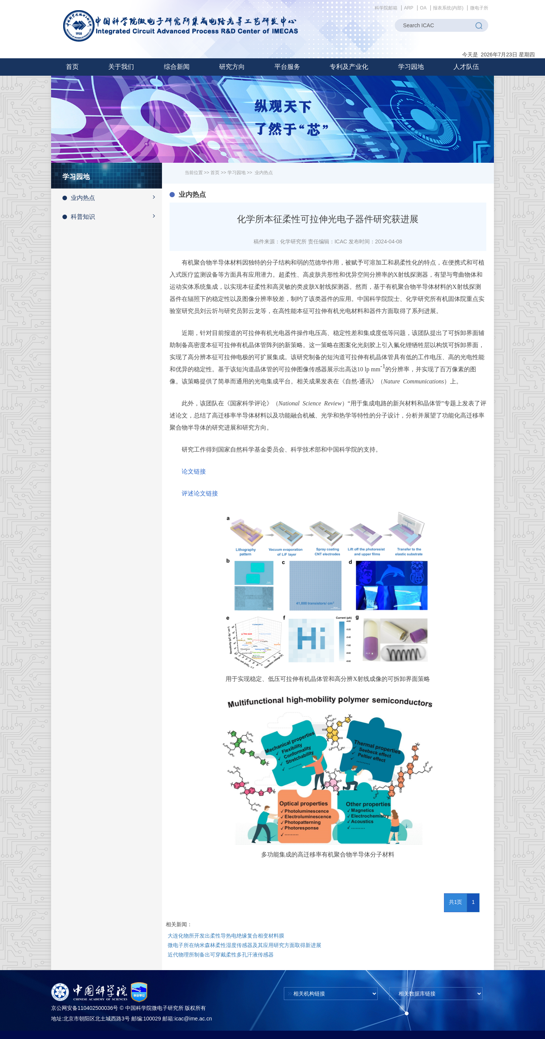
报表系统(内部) (448, 8)
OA (423, 8)
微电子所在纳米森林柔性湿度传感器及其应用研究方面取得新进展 (244, 945)
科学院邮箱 (386, 8)
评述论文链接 (200, 493)
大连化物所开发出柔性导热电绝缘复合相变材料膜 (226, 936)
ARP (408, 8)
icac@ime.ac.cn (193, 1019)
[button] (121, 67)
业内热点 (112, 197)
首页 (72, 66)
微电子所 (479, 8)
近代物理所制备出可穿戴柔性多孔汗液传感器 (221, 955)
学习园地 (236, 172)
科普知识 (112, 216)
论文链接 (194, 471)
